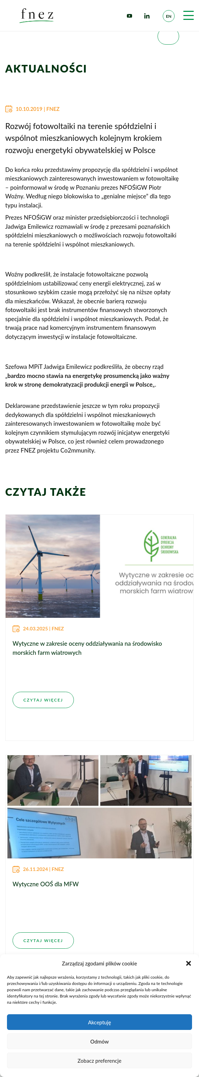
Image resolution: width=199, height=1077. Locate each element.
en (168, 16)
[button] (188, 963)
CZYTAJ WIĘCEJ (43, 700)
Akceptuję (99, 1022)
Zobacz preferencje (100, 1060)
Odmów (99, 1041)
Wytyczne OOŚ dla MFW (46, 884)
